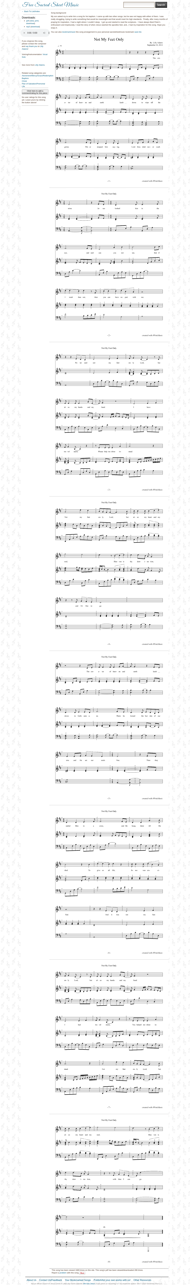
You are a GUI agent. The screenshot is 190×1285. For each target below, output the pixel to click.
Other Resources (142, 1280)
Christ (24, 81)
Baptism (25, 78)
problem (63, 1273)
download (30, 23)
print (36, 21)
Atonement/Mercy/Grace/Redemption (37, 76)
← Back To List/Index (31, 11)
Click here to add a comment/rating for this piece (35, 92)
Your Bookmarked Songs (78, 1280)
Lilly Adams (40, 65)
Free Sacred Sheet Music (50, 5)
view (32, 21)
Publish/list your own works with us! (112, 1280)
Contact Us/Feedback (50, 1280)
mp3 (28, 27)
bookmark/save (68, 32)
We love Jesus (89, 1284)
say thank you (31, 46)
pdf (27, 21)
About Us (31, 1280)
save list (137, 32)
